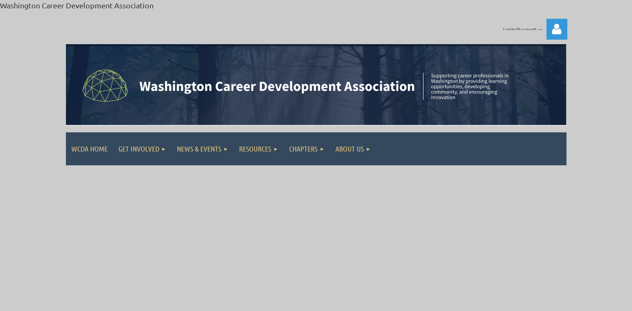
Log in (556, 29)
